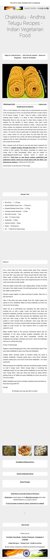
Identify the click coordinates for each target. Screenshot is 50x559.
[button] (2, 8)
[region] (25, 3)
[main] (25, 26)
